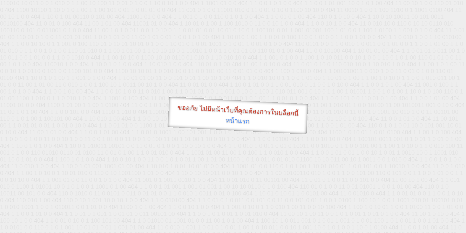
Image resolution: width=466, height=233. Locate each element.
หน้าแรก (238, 120)
